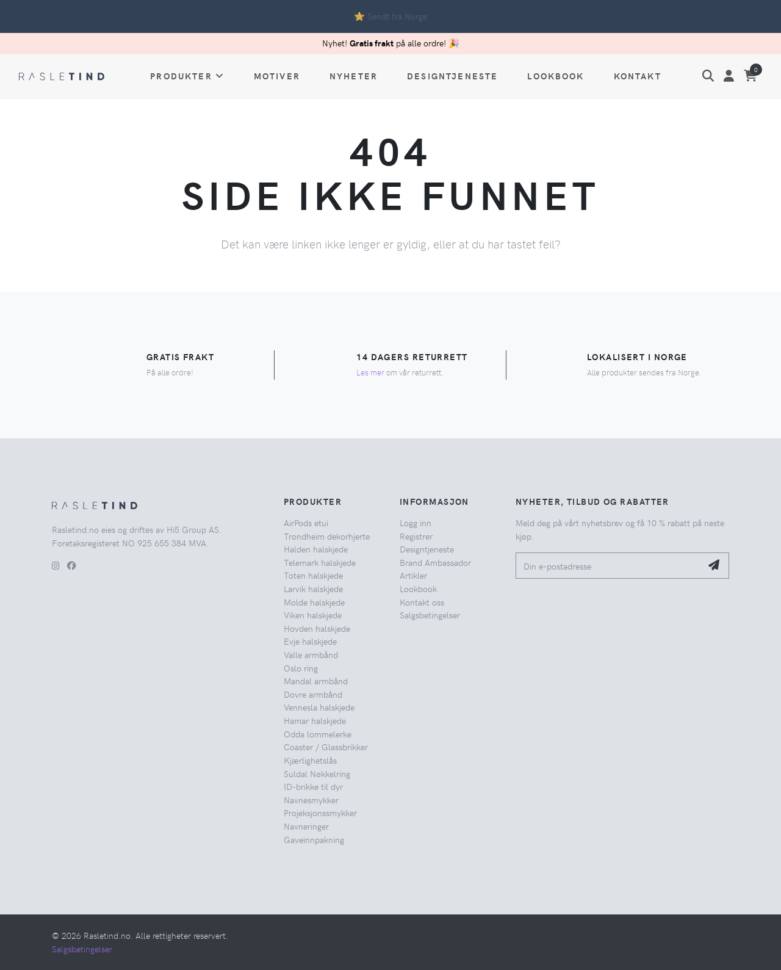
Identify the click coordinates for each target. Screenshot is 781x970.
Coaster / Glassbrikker (326, 746)
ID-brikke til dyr (313, 786)
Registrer (416, 536)
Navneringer (306, 826)
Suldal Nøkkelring (317, 773)
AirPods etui (306, 522)
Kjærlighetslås (310, 760)
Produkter (187, 76)
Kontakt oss (422, 602)
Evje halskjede (310, 641)
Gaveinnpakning (314, 839)
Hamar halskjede (315, 720)
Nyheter (353, 76)
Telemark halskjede (320, 562)
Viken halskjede (313, 615)
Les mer (370, 372)
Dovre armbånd (313, 694)
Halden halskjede (316, 549)
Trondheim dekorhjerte (327, 536)
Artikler (413, 575)
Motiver (277, 76)
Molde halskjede (314, 602)
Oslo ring (301, 668)
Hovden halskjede (317, 628)
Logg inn (415, 522)
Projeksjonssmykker (320, 812)
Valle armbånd (311, 654)
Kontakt (637, 76)
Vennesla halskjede (319, 707)
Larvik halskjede (313, 588)
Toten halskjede (313, 575)
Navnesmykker (311, 800)
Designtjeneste (452, 76)
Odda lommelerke (317, 734)
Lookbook (555, 76)
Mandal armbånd (316, 681)
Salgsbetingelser (430, 615)
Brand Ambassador (435, 562)
